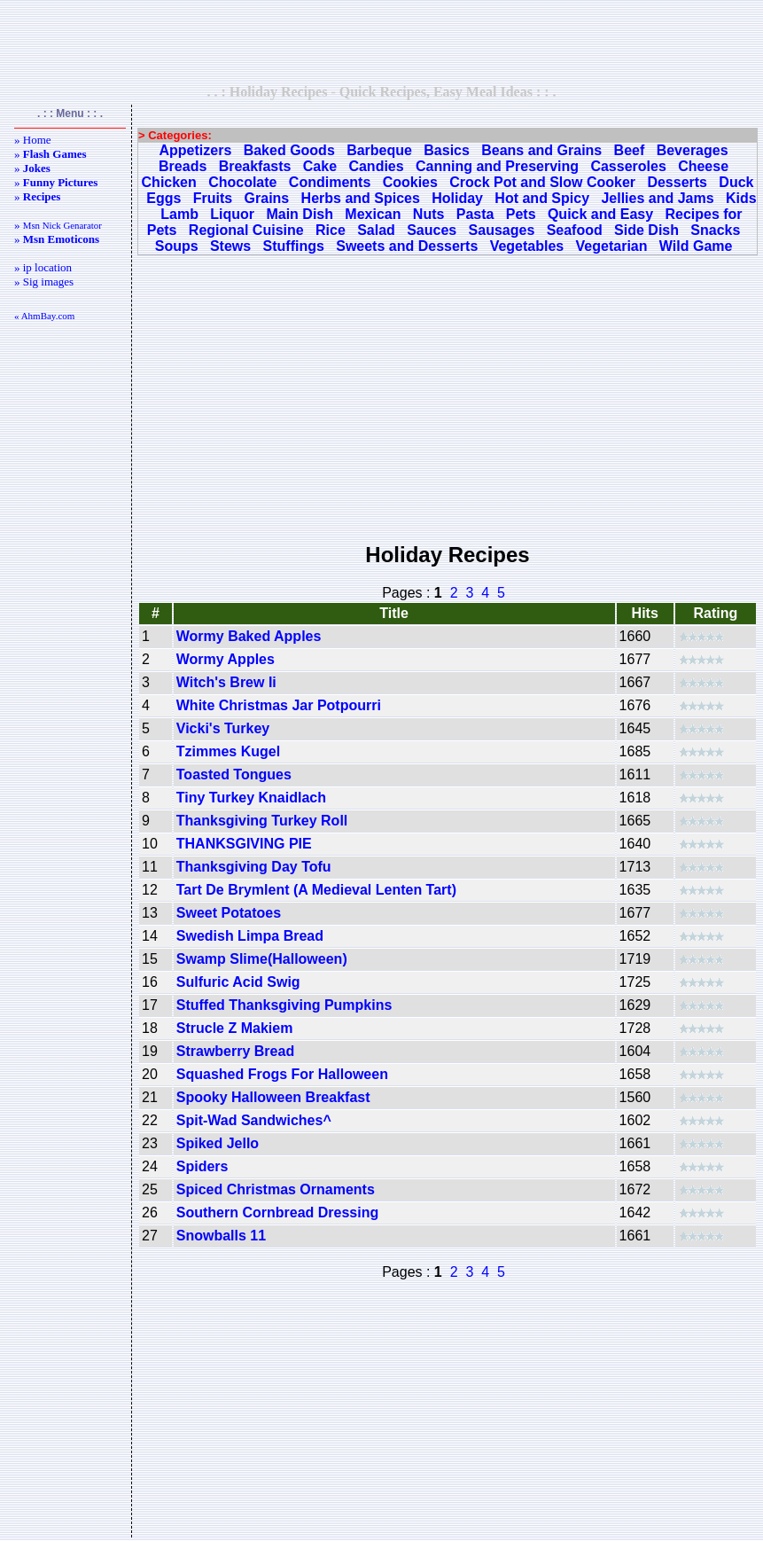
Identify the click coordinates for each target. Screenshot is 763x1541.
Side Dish (646, 230)
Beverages (692, 150)
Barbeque (379, 150)
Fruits (212, 198)
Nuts (429, 214)
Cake (320, 166)
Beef (629, 150)
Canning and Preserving (497, 166)
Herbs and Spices (360, 198)
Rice (330, 230)
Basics (447, 150)
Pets (521, 214)
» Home (32, 139)
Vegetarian (612, 246)
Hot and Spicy (541, 198)
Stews (230, 246)
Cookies (410, 182)
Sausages (502, 230)
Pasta (475, 214)
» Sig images (44, 281)
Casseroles (628, 166)
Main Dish (299, 214)
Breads (182, 166)
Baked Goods (289, 150)
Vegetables (527, 246)
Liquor (232, 214)
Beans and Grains (541, 150)
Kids (741, 198)
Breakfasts (255, 166)
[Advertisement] (382, 42)
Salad (376, 230)
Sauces (431, 230)
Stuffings (293, 246)
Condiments (329, 182)
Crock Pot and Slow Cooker (542, 182)
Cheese (703, 166)
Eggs (163, 198)
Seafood (575, 230)
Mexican (373, 214)
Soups (177, 246)
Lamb (179, 214)
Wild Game (696, 246)
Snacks (715, 230)
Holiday (457, 198)
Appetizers (196, 150)
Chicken (169, 182)
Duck (736, 182)
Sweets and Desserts (407, 246)
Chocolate (242, 182)
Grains (267, 198)
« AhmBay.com (44, 315)
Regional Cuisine (246, 230)
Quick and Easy (600, 214)
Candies (375, 166)
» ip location (43, 267)
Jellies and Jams (657, 198)
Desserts (677, 182)
